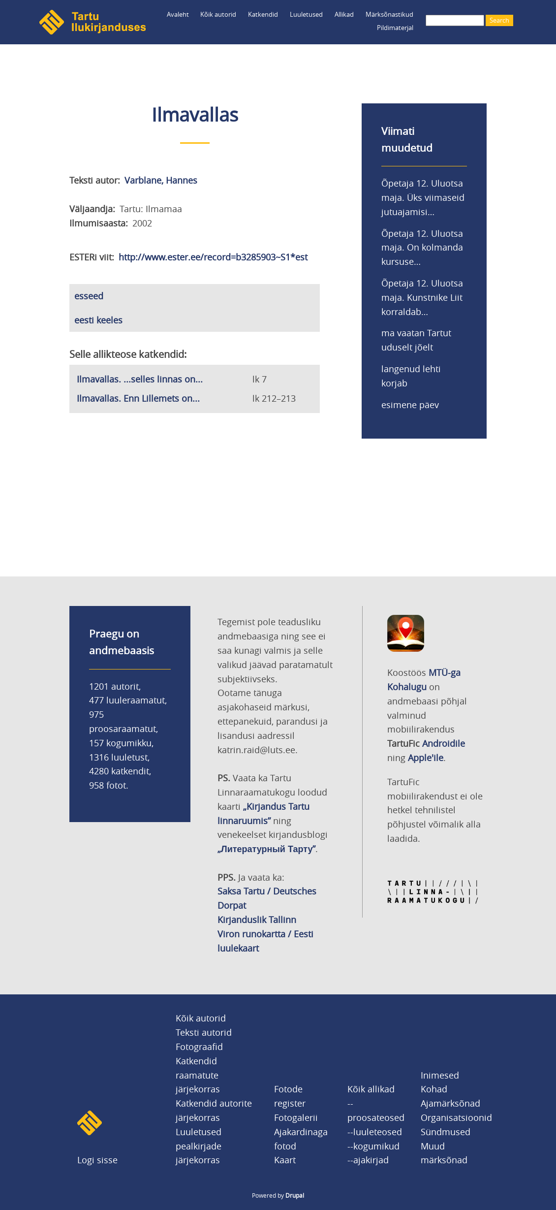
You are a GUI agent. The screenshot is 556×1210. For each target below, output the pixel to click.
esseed (88, 296)
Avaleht (178, 14)
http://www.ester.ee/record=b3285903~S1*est (213, 257)
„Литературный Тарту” (266, 849)
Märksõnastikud (389, 14)
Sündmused (445, 1132)
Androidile (443, 743)
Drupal (294, 1195)
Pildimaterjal (395, 27)
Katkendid (263, 14)
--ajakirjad (368, 1160)
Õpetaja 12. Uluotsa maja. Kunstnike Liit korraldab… (422, 297)
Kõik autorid (218, 14)
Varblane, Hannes (160, 180)
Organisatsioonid (456, 1117)
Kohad (434, 1089)
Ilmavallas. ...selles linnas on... (140, 379)
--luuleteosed (374, 1132)
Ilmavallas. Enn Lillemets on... (138, 398)
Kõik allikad (371, 1089)
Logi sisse (97, 1160)
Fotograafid (199, 1046)
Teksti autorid (204, 1032)
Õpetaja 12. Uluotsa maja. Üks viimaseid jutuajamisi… (422, 197)
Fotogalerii (296, 1117)
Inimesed (440, 1075)
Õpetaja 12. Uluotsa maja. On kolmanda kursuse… (422, 247)
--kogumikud (373, 1146)
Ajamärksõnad (450, 1103)
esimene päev (410, 405)
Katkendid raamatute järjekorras (198, 1075)
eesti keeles (98, 320)
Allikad (344, 14)
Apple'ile (425, 758)
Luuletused (306, 14)
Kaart (285, 1160)
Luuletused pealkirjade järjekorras (198, 1146)
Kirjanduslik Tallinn (256, 919)
